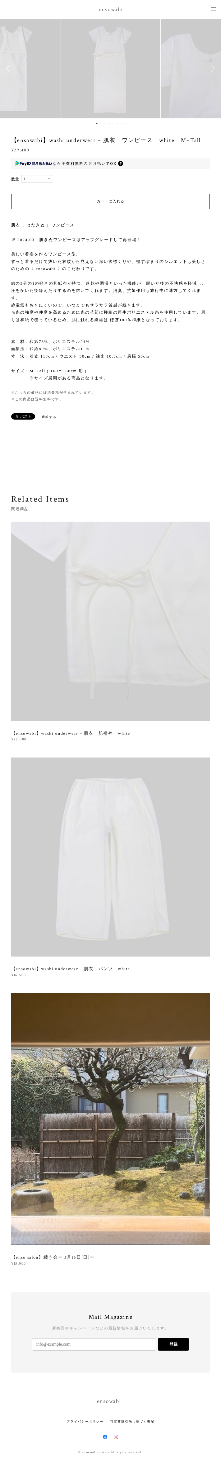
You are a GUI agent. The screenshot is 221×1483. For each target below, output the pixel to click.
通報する (49, 417)
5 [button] (113, 123)
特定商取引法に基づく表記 (132, 1421)
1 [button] (97, 123)
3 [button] (105, 123)
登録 (173, 1344)
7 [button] (121, 123)
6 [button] (117, 123)
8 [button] (125, 123)
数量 (15, 179)
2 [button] (101, 123)
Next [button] (212, 68)
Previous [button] (9, 68)
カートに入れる (110, 201)
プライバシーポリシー (85, 1421)
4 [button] (109, 123)
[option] (110, 68)
